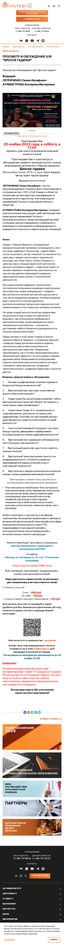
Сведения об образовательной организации (32, 12)
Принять (54, 940)
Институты (9, 909)
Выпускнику (9, 904)
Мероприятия (10, 919)
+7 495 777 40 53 (41, 31)
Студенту (8, 899)
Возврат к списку (50, 719)
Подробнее (9, 940)
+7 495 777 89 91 (23, 31)
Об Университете (12, 889)
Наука (6, 914)
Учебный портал (32, 19)
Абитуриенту (10, 894)
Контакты (32, 35)
